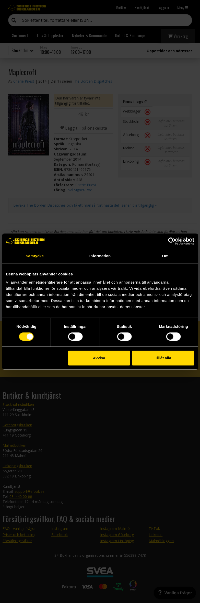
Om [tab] (165, 256)
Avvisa (99, 358)
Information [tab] (100, 256)
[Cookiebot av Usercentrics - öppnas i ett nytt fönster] (171, 241)
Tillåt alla (163, 358)
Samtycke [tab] (35, 256)
